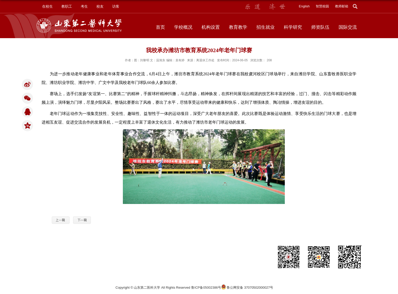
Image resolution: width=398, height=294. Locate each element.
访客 (115, 6)
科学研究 (293, 27)
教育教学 (238, 27)
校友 (100, 6)
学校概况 (183, 27)
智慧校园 (322, 6)
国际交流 (348, 27)
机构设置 (211, 27)
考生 (84, 6)
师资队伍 (320, 27)
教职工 (66, 6)
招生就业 (265, 27)
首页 (160, 27)
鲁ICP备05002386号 (206, 287)
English (304, 6)
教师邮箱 (341, 6)
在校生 (47, 6)
